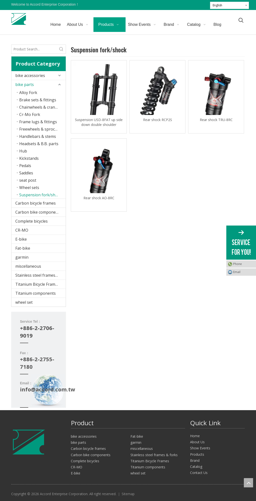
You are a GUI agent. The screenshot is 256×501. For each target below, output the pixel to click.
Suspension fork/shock (40, 195)
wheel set (24, 302)
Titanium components (35, 293)
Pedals (25, 165)
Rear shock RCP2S (157, 119)
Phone (237, 264)
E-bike (21, 239)
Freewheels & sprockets (41, 129)
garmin (21, 257)
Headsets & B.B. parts (38, 143)
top (248, 482)
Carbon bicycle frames (35, 203)
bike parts (24, 84)
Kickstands (29, 158)
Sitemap (128, 494)
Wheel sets (29, 187)
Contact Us (199, 472)
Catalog (196, 466)
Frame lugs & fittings (38, 121)
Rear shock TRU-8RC (216, 119)
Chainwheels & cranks (39, 107)
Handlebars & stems (37, 136)
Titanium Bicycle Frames (37, 284)
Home (195, 436)
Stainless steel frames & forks (40, 275)
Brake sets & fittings (37, 100)
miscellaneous (28, 266)
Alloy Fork (28, 92)
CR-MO (21, 230)
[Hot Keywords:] (61, 49)
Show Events (200, 448)
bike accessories (30, 75)
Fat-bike (22, 248)
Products (197, 454)
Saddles (26, 173)
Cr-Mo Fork (29, 114)
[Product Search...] (34, 49)
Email (236, 272)
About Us (197, 442)
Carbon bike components (38, 212)
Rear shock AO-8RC (98, 198)
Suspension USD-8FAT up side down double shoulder (99, 122)
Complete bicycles (31, 221)
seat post (27, 180)
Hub (23, 151)
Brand (195, 460)
